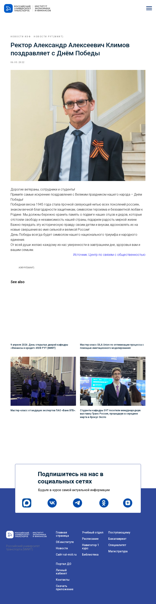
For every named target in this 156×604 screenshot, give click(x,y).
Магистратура (118, 546)
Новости (62, 543)
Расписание (90, 533)
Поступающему (119, 527)
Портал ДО (63, 558)
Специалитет (117, 540)
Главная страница (62, 529)
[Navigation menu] (149, 8)
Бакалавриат (117, 533)
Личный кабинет (61, 566)
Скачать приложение (64, 582)
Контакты (62, 574)
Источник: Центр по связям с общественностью (107, 252)
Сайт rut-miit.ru (66, 549)
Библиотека (90, 549)
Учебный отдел (92, 527)
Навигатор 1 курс (90, 541)
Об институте (65, 537)
